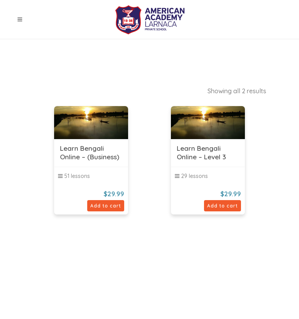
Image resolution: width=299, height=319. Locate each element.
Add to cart (105, 206)
